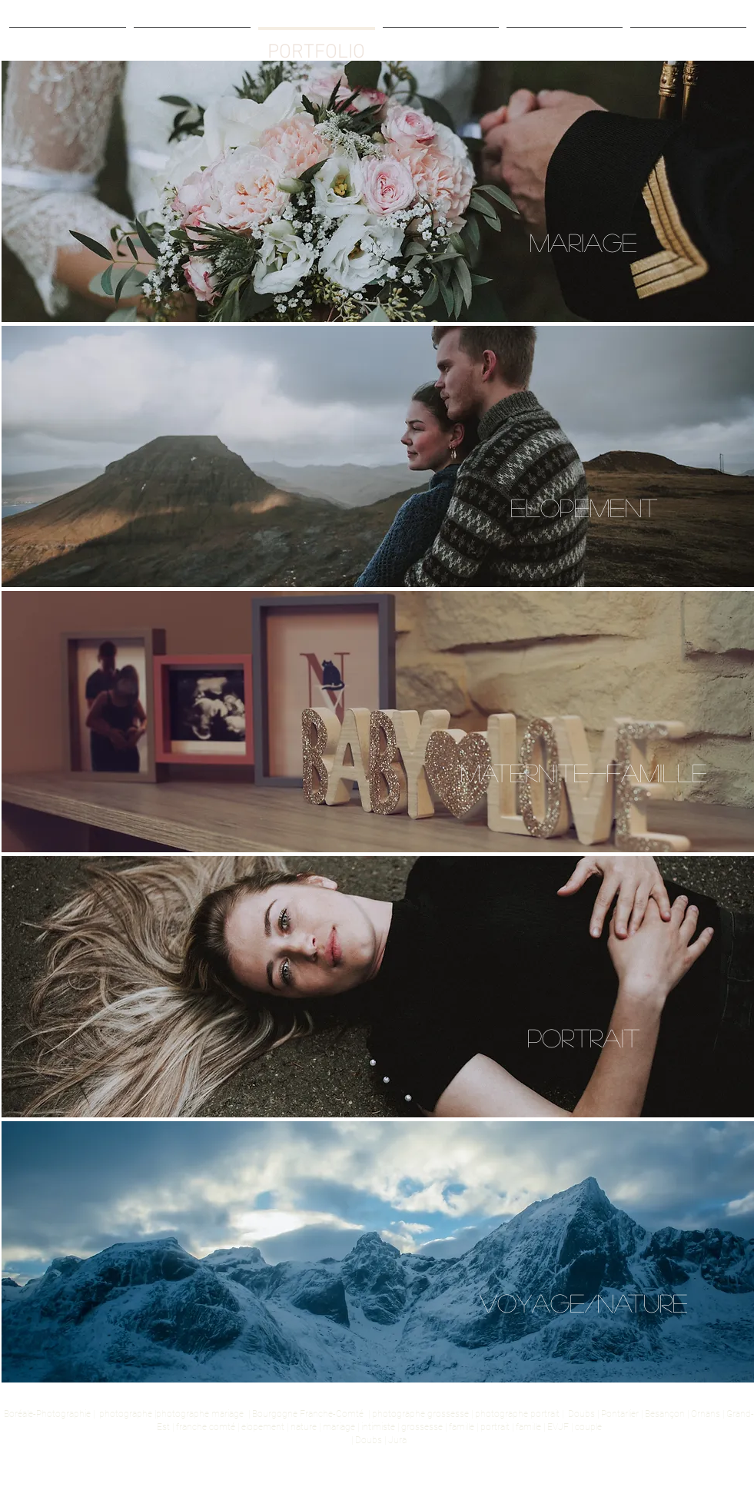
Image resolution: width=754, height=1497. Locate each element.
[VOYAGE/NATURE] (583, 1303)
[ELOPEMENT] (583, 507)
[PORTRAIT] (583, 1037)
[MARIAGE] (583, 242)
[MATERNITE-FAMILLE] (583, 772)
